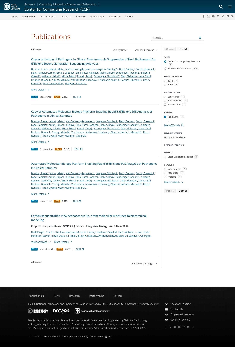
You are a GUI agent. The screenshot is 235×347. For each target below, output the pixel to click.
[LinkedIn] (227, 16)
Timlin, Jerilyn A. (78, 235)
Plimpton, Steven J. (41, 235)
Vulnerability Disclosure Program (92, 336)
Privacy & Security (148, 304)
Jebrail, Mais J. (57, 69)
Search (129, 16)
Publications (97, 16)
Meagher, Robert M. (76, 83)
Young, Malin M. (61, 80)
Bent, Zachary (127, 69)
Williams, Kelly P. (51, 76)
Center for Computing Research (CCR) (57, 9)
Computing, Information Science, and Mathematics (68, 4)
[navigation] (121, 50)
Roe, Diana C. (60, 235)
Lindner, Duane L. (41, 80)
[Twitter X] (208, 16)
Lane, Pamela (38, 72)
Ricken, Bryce (107, 72)
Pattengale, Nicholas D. (107, 76)
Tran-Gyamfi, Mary (53, 83)
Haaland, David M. (107, 232)
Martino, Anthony (98, 235)
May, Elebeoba (129, 76)
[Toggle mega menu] (230, 6)
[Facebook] (203, 16)
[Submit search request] (200, 38)
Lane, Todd (144, 76)
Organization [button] (47, 16)
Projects (66, 16)
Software (81, 16)
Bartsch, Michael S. (131, 80)
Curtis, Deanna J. (145, 69)
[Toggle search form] (221, 6)
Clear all (184, 48)
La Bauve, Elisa (72, 72)
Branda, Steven (39, 69)
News (14, 16)
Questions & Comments (122, 304)
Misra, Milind (69, 76)
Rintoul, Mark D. (118, 235)
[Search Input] (177, 38)
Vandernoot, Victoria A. (84, 80)
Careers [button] (113, 16)
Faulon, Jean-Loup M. (67, 232)
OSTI (77, 96)
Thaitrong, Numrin (109, 80)
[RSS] (232, 16)
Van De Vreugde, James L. (80, 69)
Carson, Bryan (55, 72)
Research (29, 4)
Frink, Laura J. (88, 232)
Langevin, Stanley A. (107, 69)
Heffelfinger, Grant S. (43, 232)
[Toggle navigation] (5, 16)
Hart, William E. (126, 232)
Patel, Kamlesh (90, 72)
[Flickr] (218, 16)
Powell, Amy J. (84, 76)
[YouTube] (213, 16)
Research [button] (27, 16)
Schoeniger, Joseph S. (128, 72)
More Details (40, 89)
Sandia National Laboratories (44, 320)
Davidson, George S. (139, 235)
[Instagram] (223, 16)
